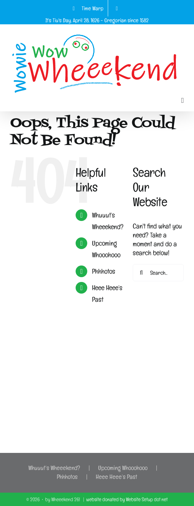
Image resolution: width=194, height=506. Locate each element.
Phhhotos (103, 271)
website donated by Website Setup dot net (127, 499)
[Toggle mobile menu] (182, 100)
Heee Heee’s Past (116, 477)
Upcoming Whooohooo (122, 468)
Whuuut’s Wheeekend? (54, 468)
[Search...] (158, 272)
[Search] (141, 272)
